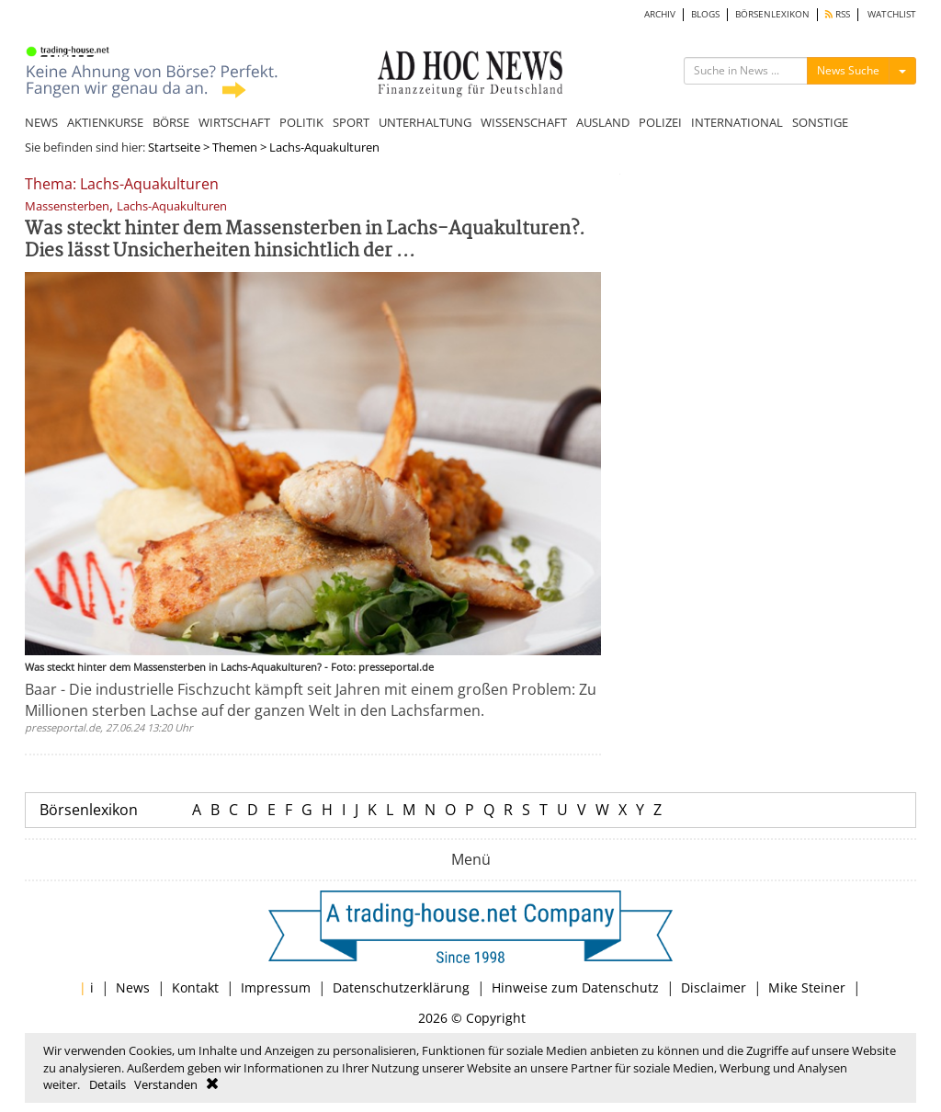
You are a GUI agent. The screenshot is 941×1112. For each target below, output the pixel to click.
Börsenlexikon (89, 810)
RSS (837, 14)
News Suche (848, 70)
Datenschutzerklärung (401, 987)
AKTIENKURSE (105, 122)
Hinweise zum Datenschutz (575, 987)
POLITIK (301, 122)
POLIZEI (660, 122)
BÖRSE (171, 122)
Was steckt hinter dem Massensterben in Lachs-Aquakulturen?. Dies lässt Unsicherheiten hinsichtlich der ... (305, 240)
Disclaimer (713, 987)
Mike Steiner (806, 987)
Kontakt (195, 987)
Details (107, 1084)
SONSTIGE (820, 122)
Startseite (174, 147)
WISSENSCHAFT (524, 122)
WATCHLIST (891, 14)
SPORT (351, 122)
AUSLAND (602, 122)
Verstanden (166, 1084)
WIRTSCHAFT (234, 122)
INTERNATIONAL (737, 122)
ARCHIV (659, 14)
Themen (234, 147)
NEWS (41, 122)
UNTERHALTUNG (425, 122)
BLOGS (705, 14)
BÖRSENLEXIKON (772, 14)
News (133, 987)
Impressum (276, 987)
